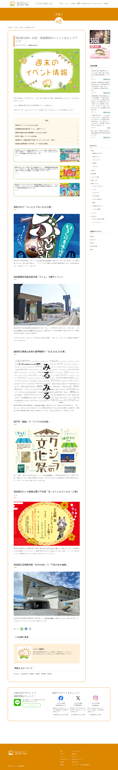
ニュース (93, 213)
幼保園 (106, 3)
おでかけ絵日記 (97, 199)
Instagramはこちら (94, 714)
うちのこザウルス (98, 186)
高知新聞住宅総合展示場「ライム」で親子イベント (30, 129)
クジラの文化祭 (47, 475)
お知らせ (93, 216)
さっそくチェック (31, 705)
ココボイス (96, 192)
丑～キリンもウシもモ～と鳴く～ (50, 548)
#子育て (92, 243)
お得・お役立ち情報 (98, 219)
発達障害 (93, 173)
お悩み (73, 3)
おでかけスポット (97, 3)
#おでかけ (17, 673)
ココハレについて (76, 751)
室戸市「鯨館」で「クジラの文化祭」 (26, 136)
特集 (92, 150)
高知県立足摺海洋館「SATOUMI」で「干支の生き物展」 (32, 143)
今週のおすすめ (86, 3)
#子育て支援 (93, 246)
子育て (61, 3)
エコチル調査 (96, 209)
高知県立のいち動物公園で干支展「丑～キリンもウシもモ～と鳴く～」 (36, 140)
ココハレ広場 (95, 177)
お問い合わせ (75, 762)
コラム (94, 189)
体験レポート (96, 156)
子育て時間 (96, 196)
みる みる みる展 (40, 405)
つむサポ (95, 166)
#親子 (91, 249)
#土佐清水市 (24, 673)
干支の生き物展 (49, 618)
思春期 (78, 3)
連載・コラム (95, 183)
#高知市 (49, 673)
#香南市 (37, 673)
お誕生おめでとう (98, 206)
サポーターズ (96, 160)
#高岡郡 (43, 673)
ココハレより (96, 222)
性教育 (94, 163)
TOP (61, 751)
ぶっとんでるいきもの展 (43, 260)
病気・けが (94, 180)
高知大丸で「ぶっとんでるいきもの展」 (27, 125)
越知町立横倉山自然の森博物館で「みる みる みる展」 (31, 132)
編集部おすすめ (97, 153)
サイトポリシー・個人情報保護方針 (81, 764)
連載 (94, 202)
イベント (67, 3)
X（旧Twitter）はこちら (77, 714)
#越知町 (31, 673)
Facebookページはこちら (59, 714)
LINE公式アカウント (77, 759)
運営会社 (74, 754)
